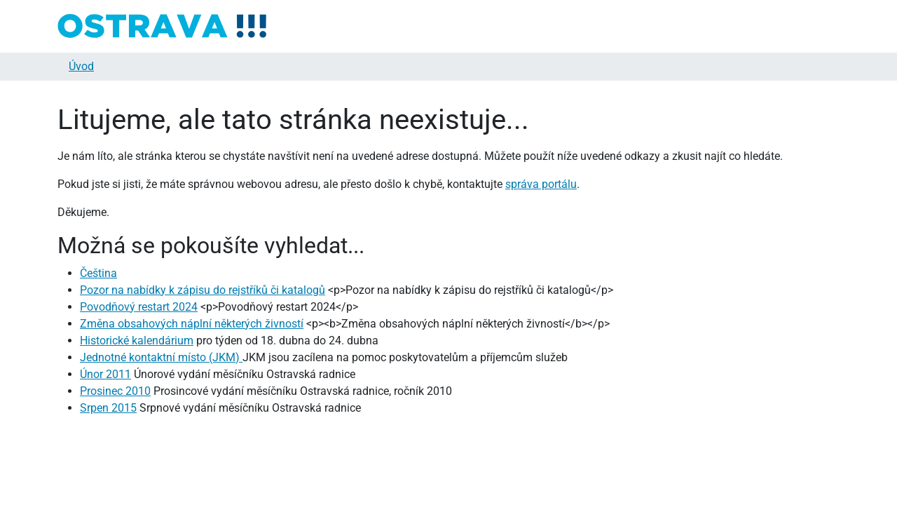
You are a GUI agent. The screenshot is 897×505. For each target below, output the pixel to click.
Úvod (81, 66)
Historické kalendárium (136, 340)
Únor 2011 (105, 374)
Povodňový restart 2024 (139, 307)
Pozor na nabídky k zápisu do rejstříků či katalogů (202, 290)
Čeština (98, 273)
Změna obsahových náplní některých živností (191, 323)
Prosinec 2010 (115, 391)
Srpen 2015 (108, 408)
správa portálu (541, 184)
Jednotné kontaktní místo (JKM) (161, 357)
